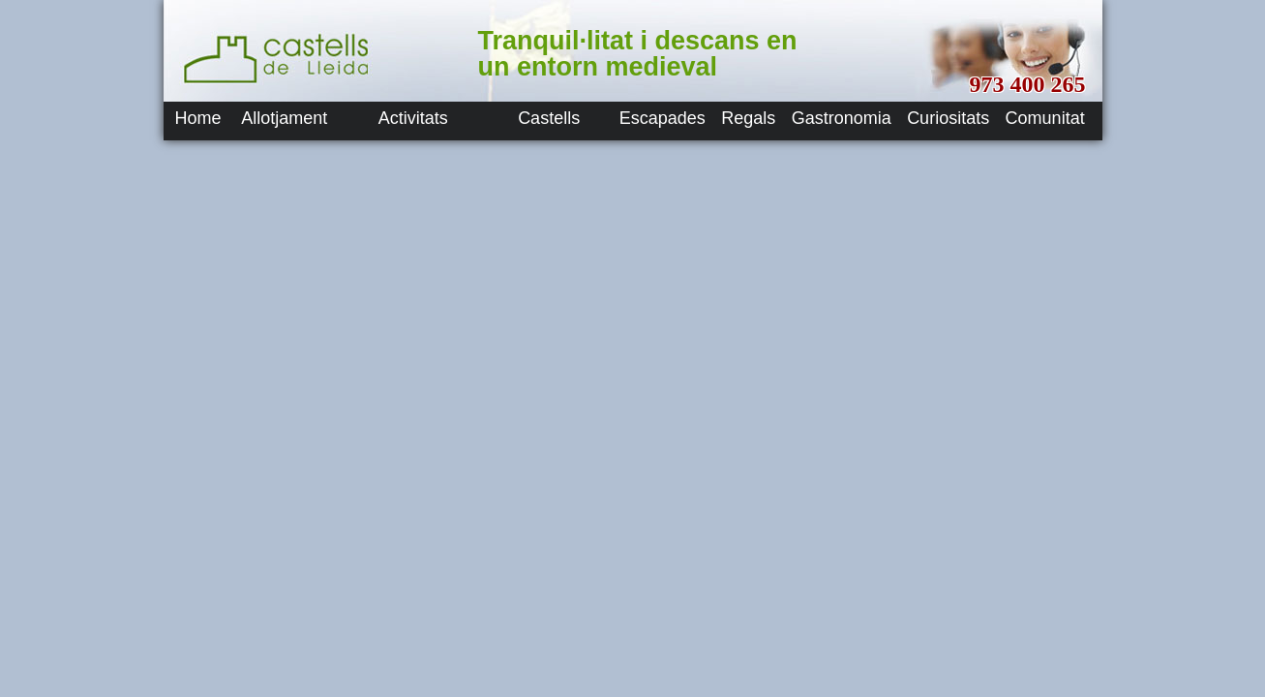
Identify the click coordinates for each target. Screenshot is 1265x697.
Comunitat (1045, 118)
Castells (549, 118)
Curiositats (948, 118)
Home (198, 118)
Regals (748, 118)
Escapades (662, 118)
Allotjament (284, 118)
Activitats (413, 118)
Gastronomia (841, 118)
